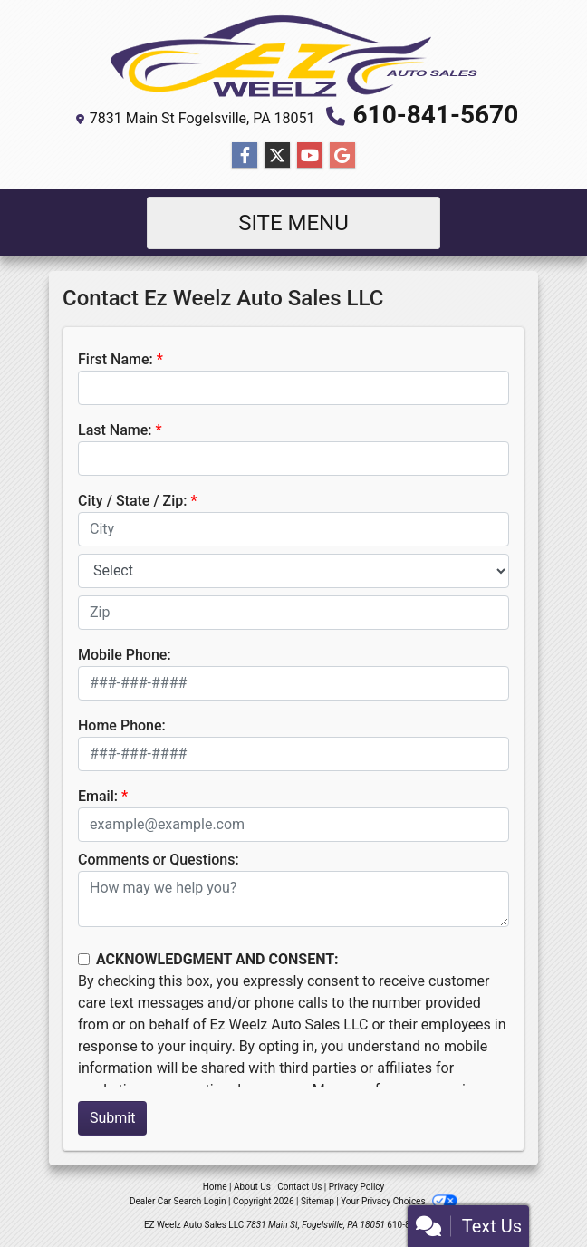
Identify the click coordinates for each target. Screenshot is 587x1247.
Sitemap (317, 1201)
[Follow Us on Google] (342, 155)
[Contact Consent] (84, 959)
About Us (252, 1187)
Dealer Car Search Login (178, 1201)
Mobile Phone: (124, 654)
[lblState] (293, 571)
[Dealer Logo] (293, 55)
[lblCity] (293, 529)
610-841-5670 (436, 115)
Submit (112, 1117)
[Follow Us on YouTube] (309, 155)
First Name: (115, 359)
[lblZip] (293, 612)
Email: (98, 796)
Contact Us (299, 1187)
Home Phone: (122, 725)
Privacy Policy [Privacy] (357, 1187)
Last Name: (115, 430)
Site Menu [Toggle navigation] (293, 223)
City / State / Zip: (133, 500)
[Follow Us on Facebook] (244, 155)
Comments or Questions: (158, 859)
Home (215, 1187)
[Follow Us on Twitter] (277, 155)
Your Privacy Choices (399, 1201)
